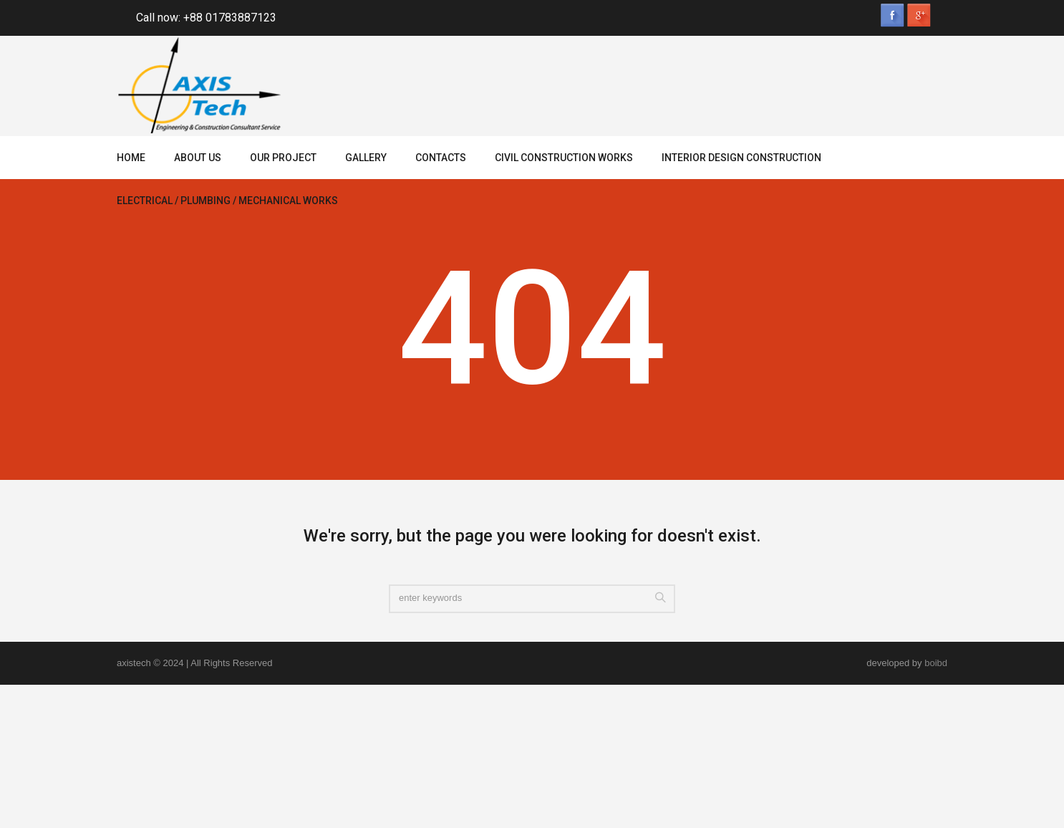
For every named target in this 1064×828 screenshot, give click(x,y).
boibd (935, 663)
